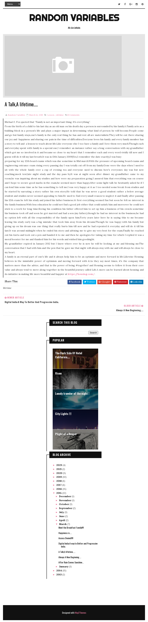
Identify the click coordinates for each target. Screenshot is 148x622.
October (64, 495)
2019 (59, 468)
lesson (50, 115)
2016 (59, 480)
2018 (59, 472)
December (65, 488)
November (65, 492)
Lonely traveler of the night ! (72, 385)
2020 (59, 464)
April (62, 512)
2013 (59, 566)
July (62, 504)
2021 (59, 460)
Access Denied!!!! (65, 530)
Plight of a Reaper (66, 426)
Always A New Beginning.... (69, 548)
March (63, 515)
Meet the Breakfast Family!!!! (71, 519)
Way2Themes (80, 604)
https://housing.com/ (81, 274)
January (64, 558)
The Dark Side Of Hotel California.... (68, 347)
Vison (58, 365)
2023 (59, 456)
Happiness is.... (65, 524)
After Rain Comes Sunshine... (71, 554)
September (66, 500)
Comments (73, 115)
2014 (59, 562)
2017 (59, 476)
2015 (59, 484)
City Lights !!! (63, 405)
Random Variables (74, 17)
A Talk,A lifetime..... (66, 543)
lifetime (60, 115)
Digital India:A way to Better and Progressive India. (78, 536)
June (62, 508)
